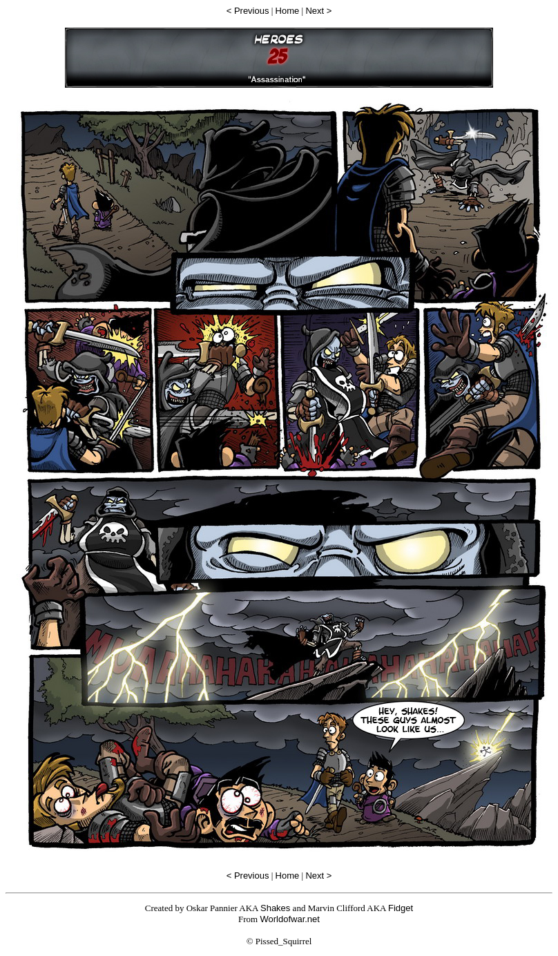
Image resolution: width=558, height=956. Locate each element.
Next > (318, 11)
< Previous (248, 11)
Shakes (275, 908)
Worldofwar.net (289, 919)
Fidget (400, 908)
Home (288, 11)
